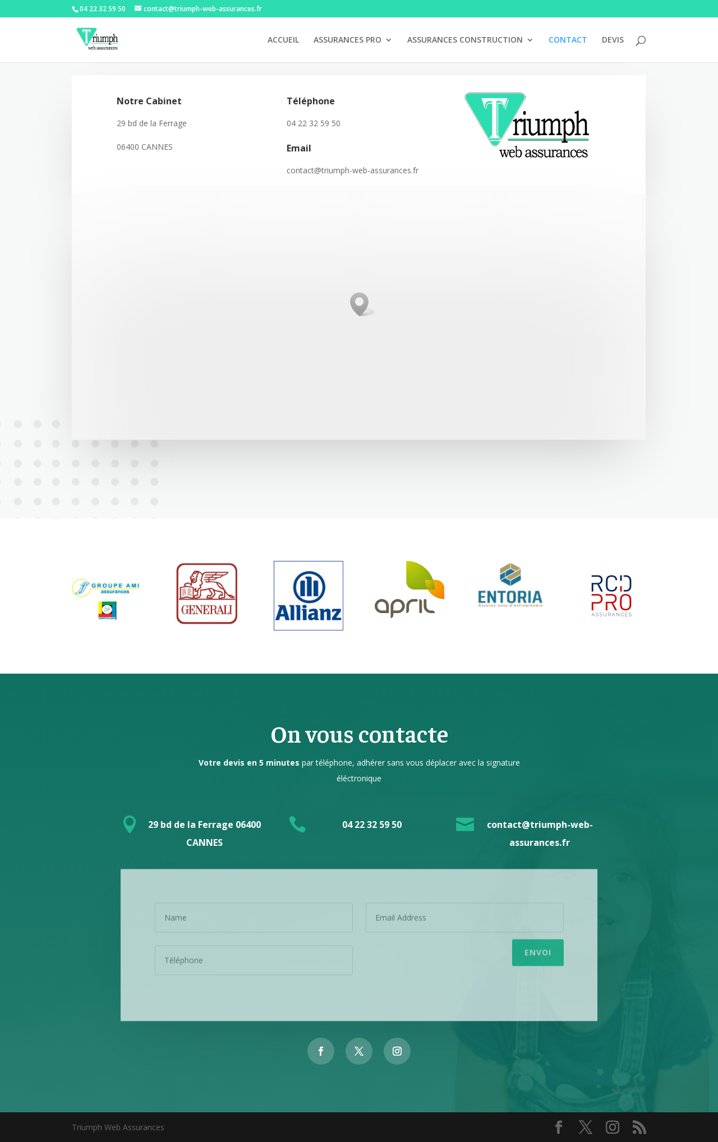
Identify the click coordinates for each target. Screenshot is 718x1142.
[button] (363, 304)
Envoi (537, 948)
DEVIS (613, 40)
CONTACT (568, 40)
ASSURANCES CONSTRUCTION (465, 40)
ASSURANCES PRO (347, 40)
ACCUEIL (283, 40)
